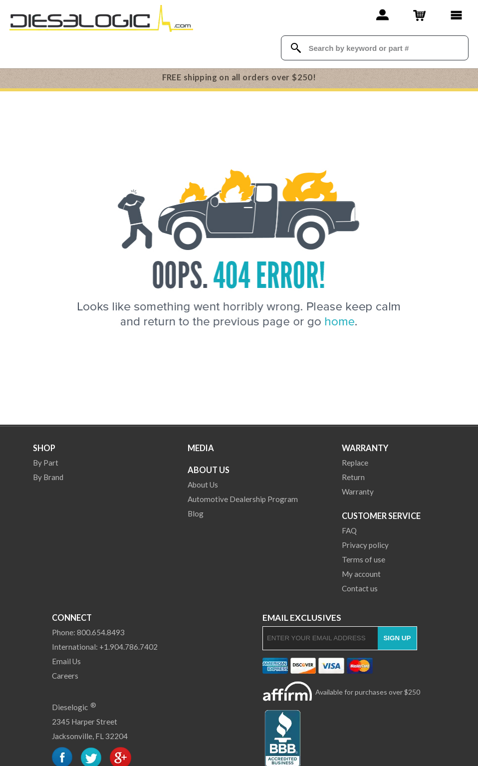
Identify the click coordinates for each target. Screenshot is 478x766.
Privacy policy (365, 544)
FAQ (349, 530)
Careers (65, 675)
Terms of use (363, 559)
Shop (44, 448)
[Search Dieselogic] (296, 47)
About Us (209, 470)
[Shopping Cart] (419, 14)
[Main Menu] (456, 14)
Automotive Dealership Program (243, 499)
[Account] (382, 14)
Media (201, 448)
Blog (196, 513)
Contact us (360, 588)
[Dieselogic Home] (101, 17)
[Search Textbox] (383, 48)
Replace (355, 462)
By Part (45, 462)
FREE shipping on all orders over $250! (239, 77)
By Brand (48, 477)
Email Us (66, 661)
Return (353, 477)
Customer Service (381, 515)
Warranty (365, 448)
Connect (72, 617)
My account (361, 573)
